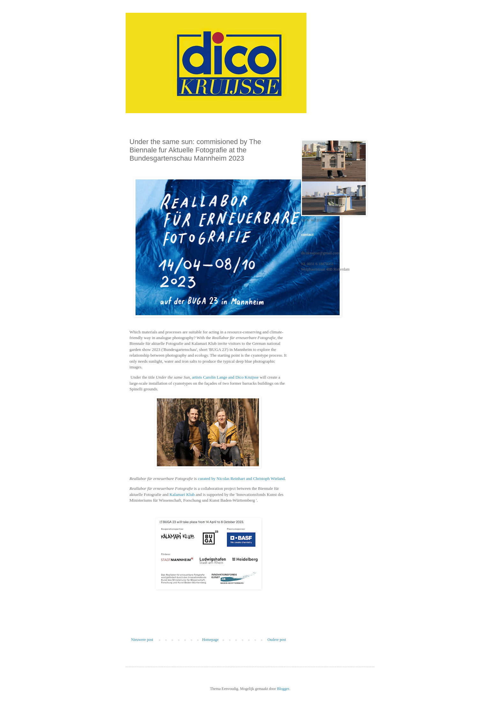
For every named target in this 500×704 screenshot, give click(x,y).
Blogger (283, 688)
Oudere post (277, 639)
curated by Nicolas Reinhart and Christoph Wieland (241, 478)
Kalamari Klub (182, 494)
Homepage (210, 639)
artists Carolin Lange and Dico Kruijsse (225, 377)
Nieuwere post (142, 639)
